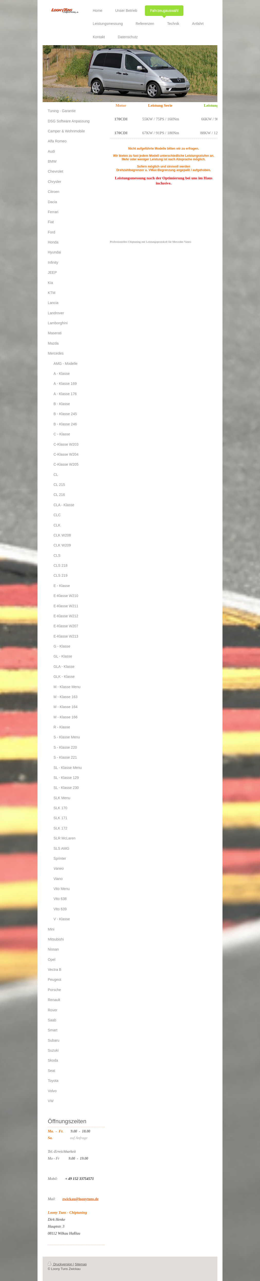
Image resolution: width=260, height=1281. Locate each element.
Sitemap (81, 1264)
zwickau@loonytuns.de (80, 1199)
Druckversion (60, 1264)
